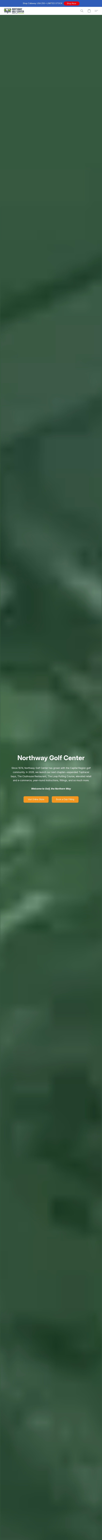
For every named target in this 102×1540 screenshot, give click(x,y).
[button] (71, 3)
